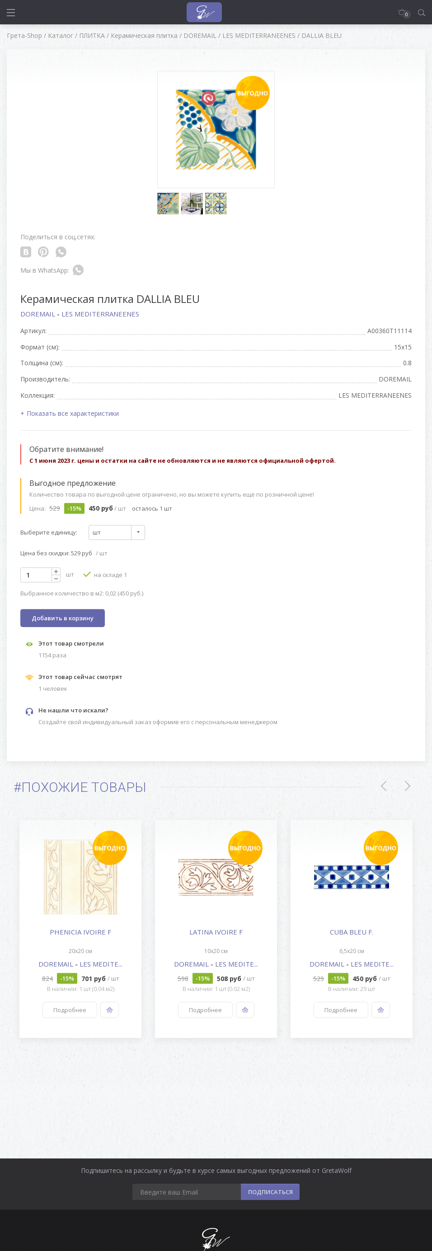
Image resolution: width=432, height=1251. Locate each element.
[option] (80, 929)
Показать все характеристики (73, 413)
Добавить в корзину (63, 618)
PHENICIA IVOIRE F (80, 931)
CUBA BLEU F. (351, 931)
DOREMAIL (38, 313)
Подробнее (69, 1010)
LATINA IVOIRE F (216, 931)
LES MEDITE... (101, 963)
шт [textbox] (97, 532)
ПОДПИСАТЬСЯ (270, 1192)
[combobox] (117, 532)
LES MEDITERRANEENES (100, 313)
